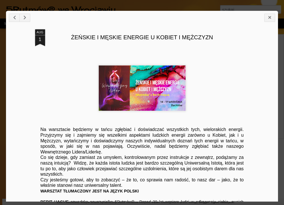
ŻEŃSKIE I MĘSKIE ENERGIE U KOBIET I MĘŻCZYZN (142, 37)
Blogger (204, 202)
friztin (155, 202)
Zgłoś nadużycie (222, 202)
